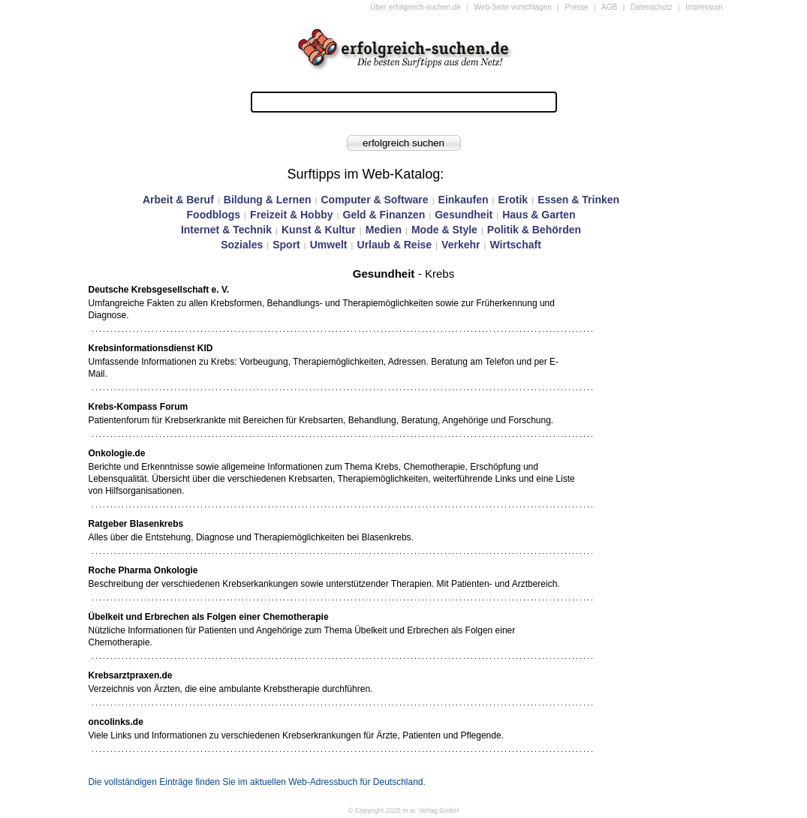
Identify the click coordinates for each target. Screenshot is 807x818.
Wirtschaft (515, 245)
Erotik (513, 200)
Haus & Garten (538, 215)
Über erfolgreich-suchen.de (415, 7)
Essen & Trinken (578, 200)
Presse (576, 7)
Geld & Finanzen (384, 215)
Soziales (242, 245)
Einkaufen (463, 200)
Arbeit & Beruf (178, 200)
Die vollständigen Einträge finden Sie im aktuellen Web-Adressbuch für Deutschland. (257, 782)
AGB (609, 7)
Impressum (703, 7)
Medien (384, 230)
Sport (286, 245)
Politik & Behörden (534, 230)
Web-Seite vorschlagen (513, 7)
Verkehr (460, 245)
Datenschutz (652, 7)
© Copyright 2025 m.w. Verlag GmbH (403, 810)
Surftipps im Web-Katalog (364, 174)
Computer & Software (374, 200)
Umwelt (329, 245)
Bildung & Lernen (268, 200)
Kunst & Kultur (319, 230)
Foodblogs (214, 215)
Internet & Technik (226, 230)
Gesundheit (463, 215)
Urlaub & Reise (394, 245)
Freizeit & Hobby (291, 215)
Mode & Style (444, 230)
